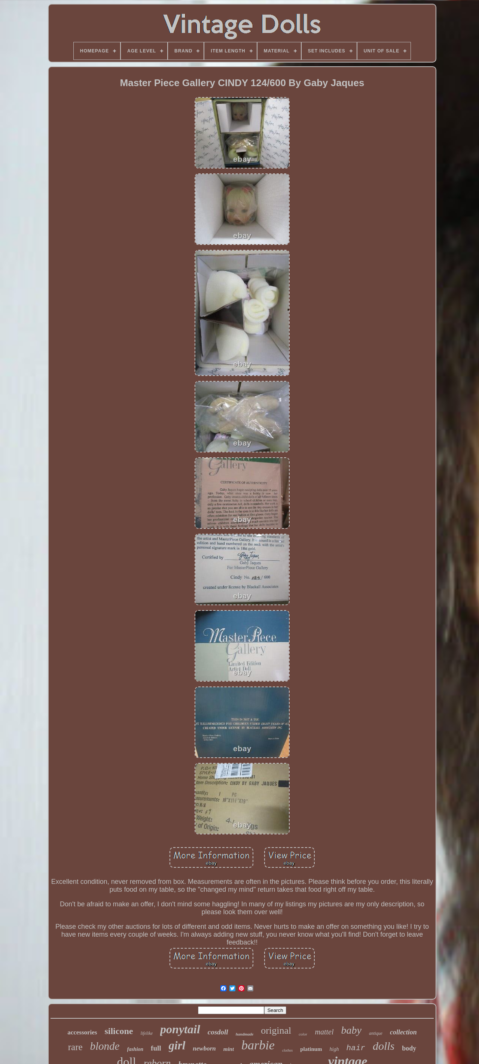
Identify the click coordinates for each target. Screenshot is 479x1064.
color (303, 1034)
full (156, 1048)
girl (177, 1045)
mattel (324, 1032)
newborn (204, 1048)
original (276, 1030)
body (409, 1048)
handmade (245, 1034)
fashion (135, 1049)
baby (351, 1030)
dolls (383, 1046)
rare (75, 1047)
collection (403, 1032)
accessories (82, 1032)
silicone (118, 1031)
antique (375, 1033)
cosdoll (218, 1032)
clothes (287, 1050)
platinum (311, 1049)
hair (355, 1048)
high (334, 1049)
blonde (105, 1046)
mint (228, 1049)
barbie (258, 1045)
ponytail (180, 1029)
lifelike (146, 1033)
